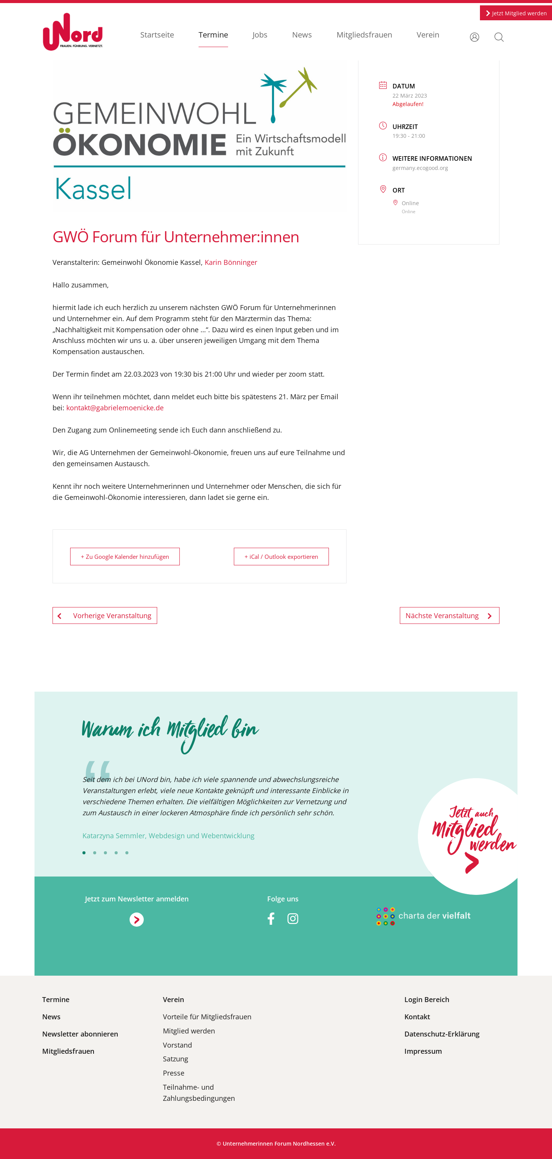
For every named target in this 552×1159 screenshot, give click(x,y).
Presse (173, 1072)
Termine (213, 34)
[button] (499, 36)
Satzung (175, 1058)
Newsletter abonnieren (80, 1033)
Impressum (423, 1051)
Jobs (259, 34)
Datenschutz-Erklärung (442, 1033)
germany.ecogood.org (420, 167)
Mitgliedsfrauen (364, 34)
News (302, 34)
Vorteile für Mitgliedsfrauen (207, 1016)
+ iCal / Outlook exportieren (281, 556)
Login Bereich (426, 999)
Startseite (157, 34)
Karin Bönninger (231, 262)
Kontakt (417, 1016)
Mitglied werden (189, 1030)
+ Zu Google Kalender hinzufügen (125, 556)
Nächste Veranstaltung (450, 615)
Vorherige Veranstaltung (104, 615)
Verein (427, 34)
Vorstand (177, 1045)
